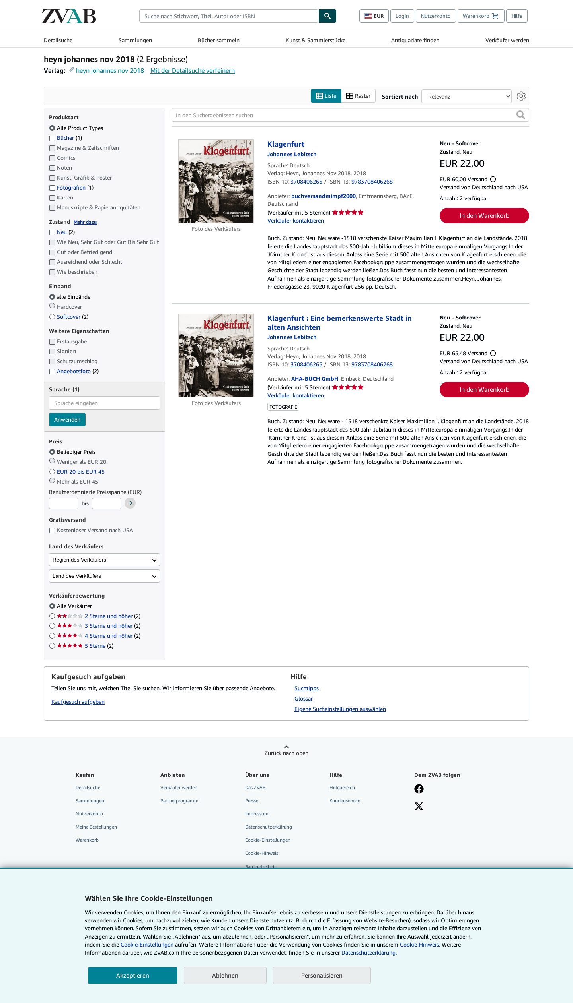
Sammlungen (135, 40)
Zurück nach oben (286, 752)
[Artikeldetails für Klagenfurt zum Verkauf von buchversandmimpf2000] (216, 181)
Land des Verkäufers (77, 576)
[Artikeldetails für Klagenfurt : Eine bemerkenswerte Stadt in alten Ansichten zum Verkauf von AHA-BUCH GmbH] (216, 355)
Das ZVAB (255, 787)
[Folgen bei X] (419, 807)
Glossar (303, 698)
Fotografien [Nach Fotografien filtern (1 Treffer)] (71, 187)
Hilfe (516, 16)
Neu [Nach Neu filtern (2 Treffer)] (62, 231)
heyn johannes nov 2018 (110, 70)
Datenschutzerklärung (268, 827)
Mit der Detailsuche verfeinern (192, 70)
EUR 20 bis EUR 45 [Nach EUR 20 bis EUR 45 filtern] (77, 471)
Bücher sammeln (219, 40)
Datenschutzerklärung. (369, 952)
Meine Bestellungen (96, 827)
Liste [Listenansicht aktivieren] (326, 96)
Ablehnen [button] (225, 975)
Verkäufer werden (507, 40)
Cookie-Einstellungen (147, 944)
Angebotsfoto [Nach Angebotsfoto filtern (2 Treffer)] (74, 371)
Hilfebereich (342, 787)
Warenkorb (87, 840)
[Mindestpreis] (63, 503)
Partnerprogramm (179, 801)
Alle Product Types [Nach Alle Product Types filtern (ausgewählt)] (77, 127)
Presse (251, 801)
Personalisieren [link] (322, 975)
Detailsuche (58, 40)
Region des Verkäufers (79, 560)
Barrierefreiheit (260, 866)
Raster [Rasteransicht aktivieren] (358, 96)
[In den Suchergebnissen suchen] (350, 115)
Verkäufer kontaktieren (295, 220)
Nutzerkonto (436, 16)
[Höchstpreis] (106, 503)
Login (402, 16)
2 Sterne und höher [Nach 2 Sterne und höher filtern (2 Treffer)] (98, 615)
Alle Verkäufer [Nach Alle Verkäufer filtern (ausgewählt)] (75, 605)
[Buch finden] (327, 16)
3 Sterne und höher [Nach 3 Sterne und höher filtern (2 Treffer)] (98, 625)
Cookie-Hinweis (261, 853)
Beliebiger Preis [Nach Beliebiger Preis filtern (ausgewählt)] (73, 451)
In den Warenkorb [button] (484, 215)
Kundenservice (344, 801)
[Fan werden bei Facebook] (419, 789)
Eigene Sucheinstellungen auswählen (340, 708)
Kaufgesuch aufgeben (78, 701)
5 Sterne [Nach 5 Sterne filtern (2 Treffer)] (85, 645)
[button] (520, 114)
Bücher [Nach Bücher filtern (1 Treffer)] (65, 137)
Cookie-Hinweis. (420, 944)
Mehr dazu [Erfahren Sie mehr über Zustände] (85, 222)
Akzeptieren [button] (132, 975)
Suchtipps (306, 688)
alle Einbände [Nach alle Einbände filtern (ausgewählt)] (70, 296)
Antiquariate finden (415, 40)
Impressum (257, 814)
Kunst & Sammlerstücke (315, 40)
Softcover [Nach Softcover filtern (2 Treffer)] (68, 316)
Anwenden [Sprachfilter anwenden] (67, 419)
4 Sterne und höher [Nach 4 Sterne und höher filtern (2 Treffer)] (98, 635)
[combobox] (228, 16)
